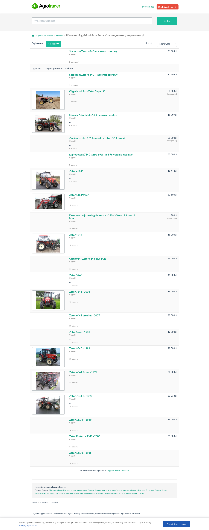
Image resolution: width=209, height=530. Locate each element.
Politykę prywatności (28, 525)
